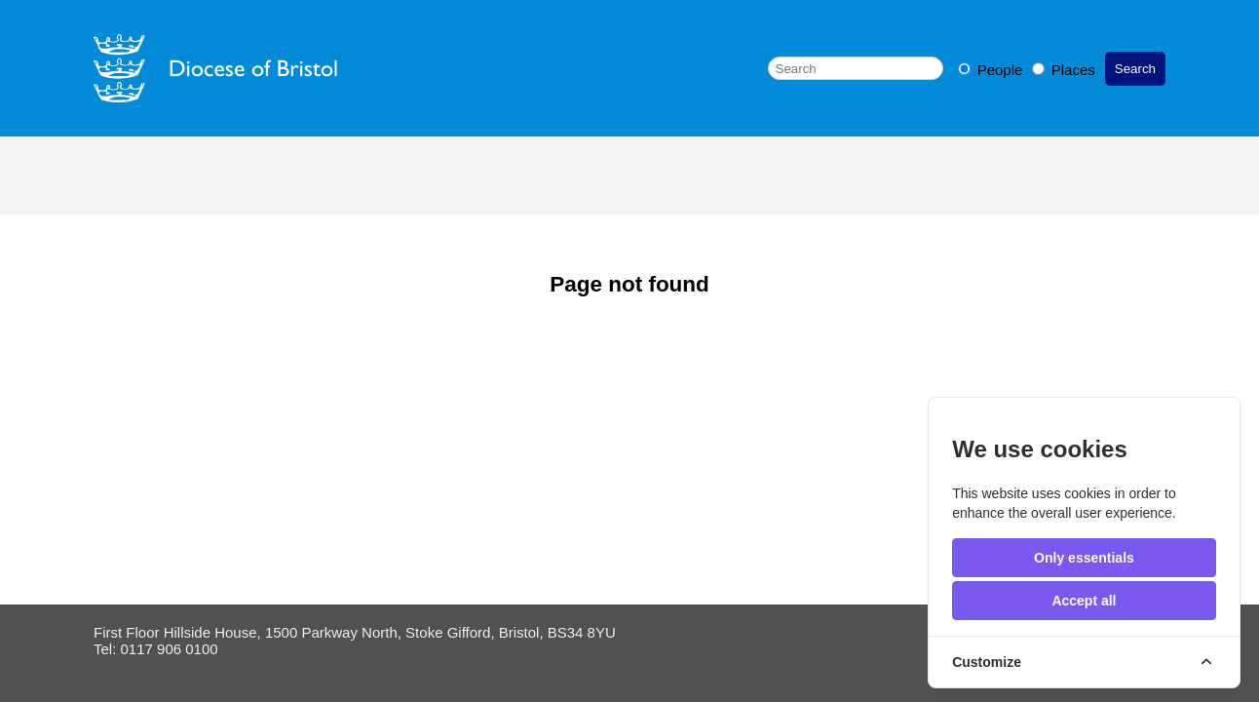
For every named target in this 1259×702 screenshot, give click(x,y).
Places (1063, 69)
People (992, 69)
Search (1135, 68)
